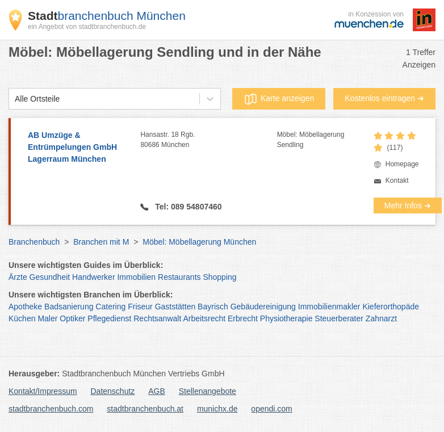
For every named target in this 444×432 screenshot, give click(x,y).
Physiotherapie (286, 318)
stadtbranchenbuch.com (51, 408)
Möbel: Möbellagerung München (199, 241)
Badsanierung (68, 306)
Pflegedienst (109, 318)
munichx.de (217, 408)
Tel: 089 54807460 (187, 206)
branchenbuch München (107, 15)
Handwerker (93, 277)
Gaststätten (175, 306)
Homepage (402, 164)
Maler (47, 318)
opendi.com (271, 408)
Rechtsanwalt (157, 318)
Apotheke (25, 306)
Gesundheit (50, 277)
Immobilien (136, 277)
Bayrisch (213, 306)
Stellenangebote (207, 391)
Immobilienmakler (329, 306)
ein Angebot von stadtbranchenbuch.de (87, 27)
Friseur (140, 306)
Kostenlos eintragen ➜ (384, 98)
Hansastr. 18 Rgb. (208, 140)
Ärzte (18, 277)
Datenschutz (113, 391)
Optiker (72, 318)
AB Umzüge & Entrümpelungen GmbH (78, 148)
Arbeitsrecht (204, 318)
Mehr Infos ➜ (407, 205)
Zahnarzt (381, 318)
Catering (110, 306)
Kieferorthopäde (390, 306)
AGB (156, 391)
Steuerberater (339, 318)
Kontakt (397, 180)
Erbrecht (243, 318)
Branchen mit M (101, 241)
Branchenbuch (34, 241)
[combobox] (15, 99)
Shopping (219, 277)
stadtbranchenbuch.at (145, 408)
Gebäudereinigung (263, 306)
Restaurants (179, 277)
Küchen (22, 318)
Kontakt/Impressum (43, 391)
